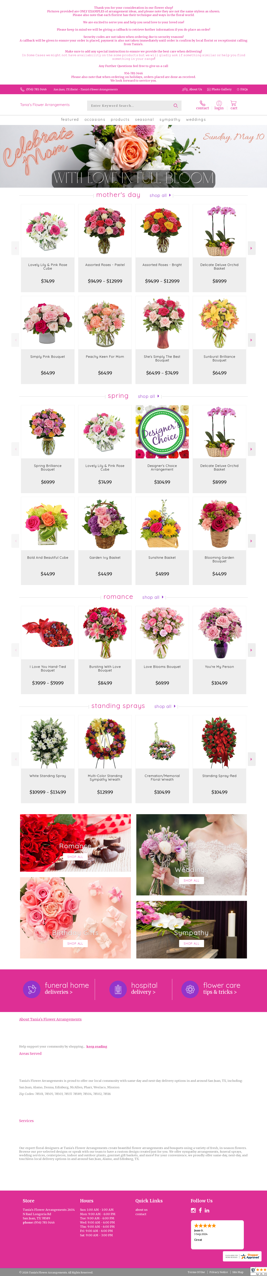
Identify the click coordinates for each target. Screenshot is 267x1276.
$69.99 (48, 482)
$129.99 (105, 792)
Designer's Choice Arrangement (162, 467)
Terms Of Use (196, 1272)
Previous (15, 248)
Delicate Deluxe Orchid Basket (219, 267)
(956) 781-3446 (36, 89)
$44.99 (48, 574)
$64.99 (48, 373)
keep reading (96, 1046)
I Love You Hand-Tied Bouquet (48, 668)
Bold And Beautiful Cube (47, 557)
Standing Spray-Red (219, 776)
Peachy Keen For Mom (105, 357)
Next (252, 248)
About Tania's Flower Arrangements (50, 1019)
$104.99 (162, 482)
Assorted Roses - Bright (162, 265)
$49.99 (162, 574)
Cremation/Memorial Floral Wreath (162, 778)
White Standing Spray (48, 776)
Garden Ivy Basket (105, 557)
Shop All (158, 195)
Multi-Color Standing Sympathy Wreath (105, 778)
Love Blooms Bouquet (162, 667)
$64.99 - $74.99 (162, 373)
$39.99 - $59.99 (48, 683)
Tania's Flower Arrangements (45, 104)
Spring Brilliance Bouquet (48, 467)
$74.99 (47, 281)
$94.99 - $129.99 (105, 281)
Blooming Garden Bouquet (219, 559)
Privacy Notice (218, 1272)
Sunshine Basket (162, 557)
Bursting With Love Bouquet (105, 668)
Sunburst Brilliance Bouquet (219, 358)
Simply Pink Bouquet (47, 357)
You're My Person (219, 667)
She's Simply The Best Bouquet (162, 358)
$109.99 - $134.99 (48, 792)
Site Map (237, 1272)
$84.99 (105, 683)
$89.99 (220, 281)
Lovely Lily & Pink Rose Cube (47, 267)
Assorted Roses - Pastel (105, 265)
